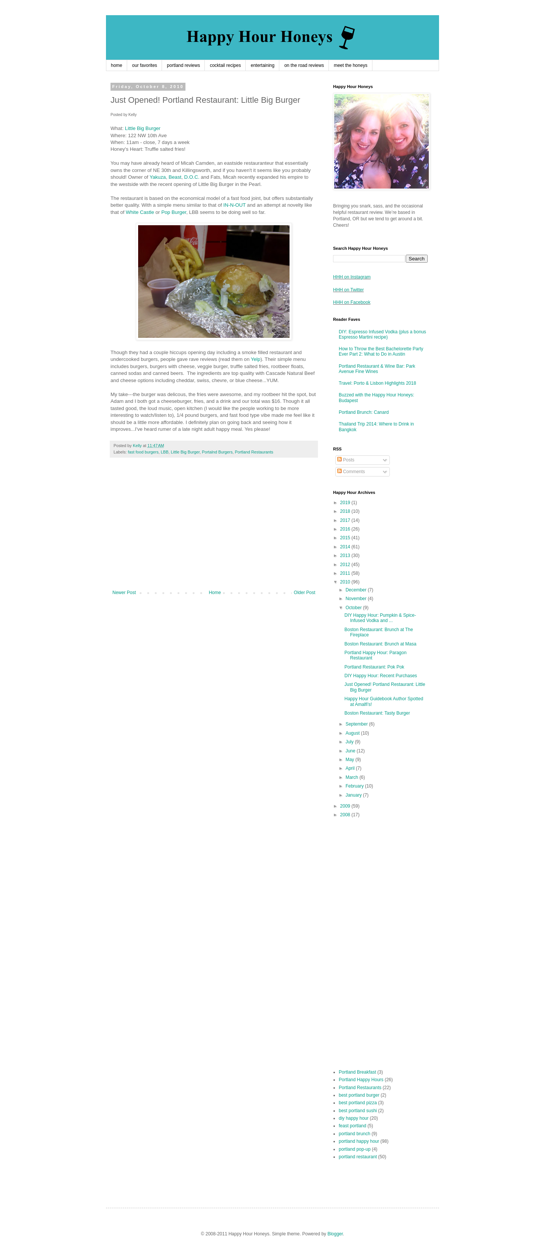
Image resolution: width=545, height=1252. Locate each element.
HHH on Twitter (348, 289)
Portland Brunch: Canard (364, 412)
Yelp (255, 359)
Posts (345, 460)
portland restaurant (358, 1156)
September (357, 724)
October (354, 607)
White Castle (140, 212)
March (353, 777)
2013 (346, 555)
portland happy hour (359, 1141)
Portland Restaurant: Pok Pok (374, 667)
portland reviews (183, 65)
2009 (346, 806)
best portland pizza (358, 1102)
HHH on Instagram (352, 277)
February (355, 786)
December (357, 590)
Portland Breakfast (357, 1072)
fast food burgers (143, 452)
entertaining (262, 65)
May (350, 759)
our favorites (144, 65)
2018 (346, 511)
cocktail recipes (225, 65)
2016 (346, 529)
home (116, 65)
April (351, 768)
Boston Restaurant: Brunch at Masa (380, 644)
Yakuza (157, 177)
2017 (346, 520)
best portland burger (359, 1095)
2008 (346, 814)
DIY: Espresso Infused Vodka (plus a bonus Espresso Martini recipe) (382, 334)
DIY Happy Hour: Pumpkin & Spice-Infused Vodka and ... (380, 618)
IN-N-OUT (234, 205)
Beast (174, 177)
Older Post (304, 592)
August (353, 733)
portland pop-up (355, 1149)
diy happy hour (354, 1118)
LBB (164, 452)
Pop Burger (173, 212)
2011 (346, 573)
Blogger (335, 1234)
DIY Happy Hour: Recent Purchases (380, 675)
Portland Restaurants (254, 452)
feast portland (352, 1125)
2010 (346, 582)
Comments (351, 471)
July (350, 741)
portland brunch (354, 1133)
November (357, 598)
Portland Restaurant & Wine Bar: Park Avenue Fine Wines (377, 369)
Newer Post (124, 592)
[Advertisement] (214, 527)
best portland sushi (358, 1110)
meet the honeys (350, 65)
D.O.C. (191, 177)
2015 (346, 537)
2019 (346, 502)
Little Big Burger (142, 128)
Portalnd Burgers (217, 452)
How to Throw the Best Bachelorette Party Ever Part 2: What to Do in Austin (381, 351)
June (351, 751)
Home (215, 592)
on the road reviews (304, 65)
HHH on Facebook (352, 302)
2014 (346, 546)
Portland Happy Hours (361, 1079)
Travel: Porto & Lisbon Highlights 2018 (377, 383)
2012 (346, 564)
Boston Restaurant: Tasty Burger (377, 713)
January (354, 795)
